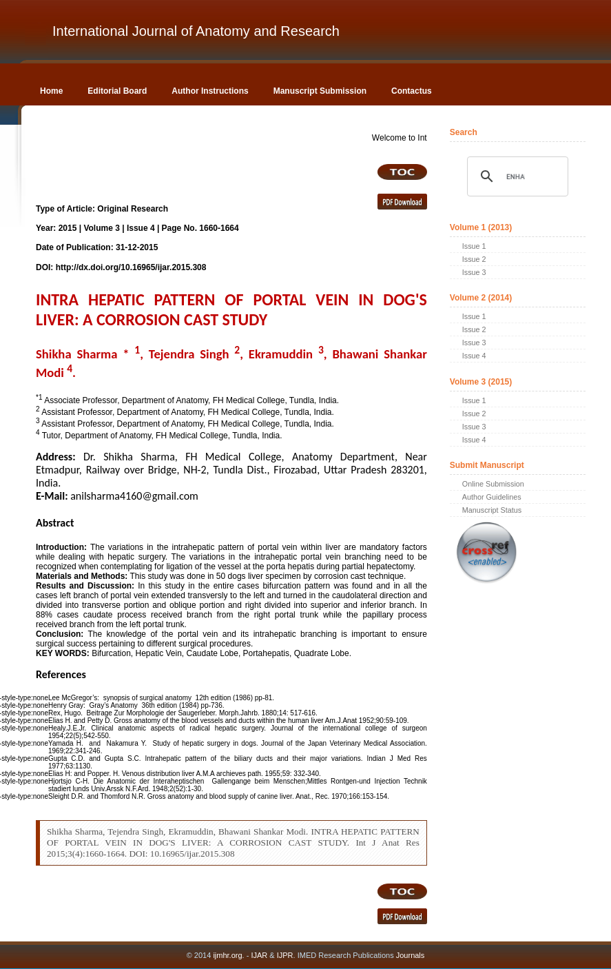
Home (51, 91)
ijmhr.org (227, 955)
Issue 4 (474, 355)
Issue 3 (474, 272)
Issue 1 (474, 246)
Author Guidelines (491, 497)
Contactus (411, 91)
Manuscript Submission (319, 91)
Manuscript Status (491, 510)
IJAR (259, 955)
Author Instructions (210, 91)
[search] (516, 176)
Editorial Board (117, 91)
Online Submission (493, 484)
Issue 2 (474, 259)
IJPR (285, 955)
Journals (409, 955)
